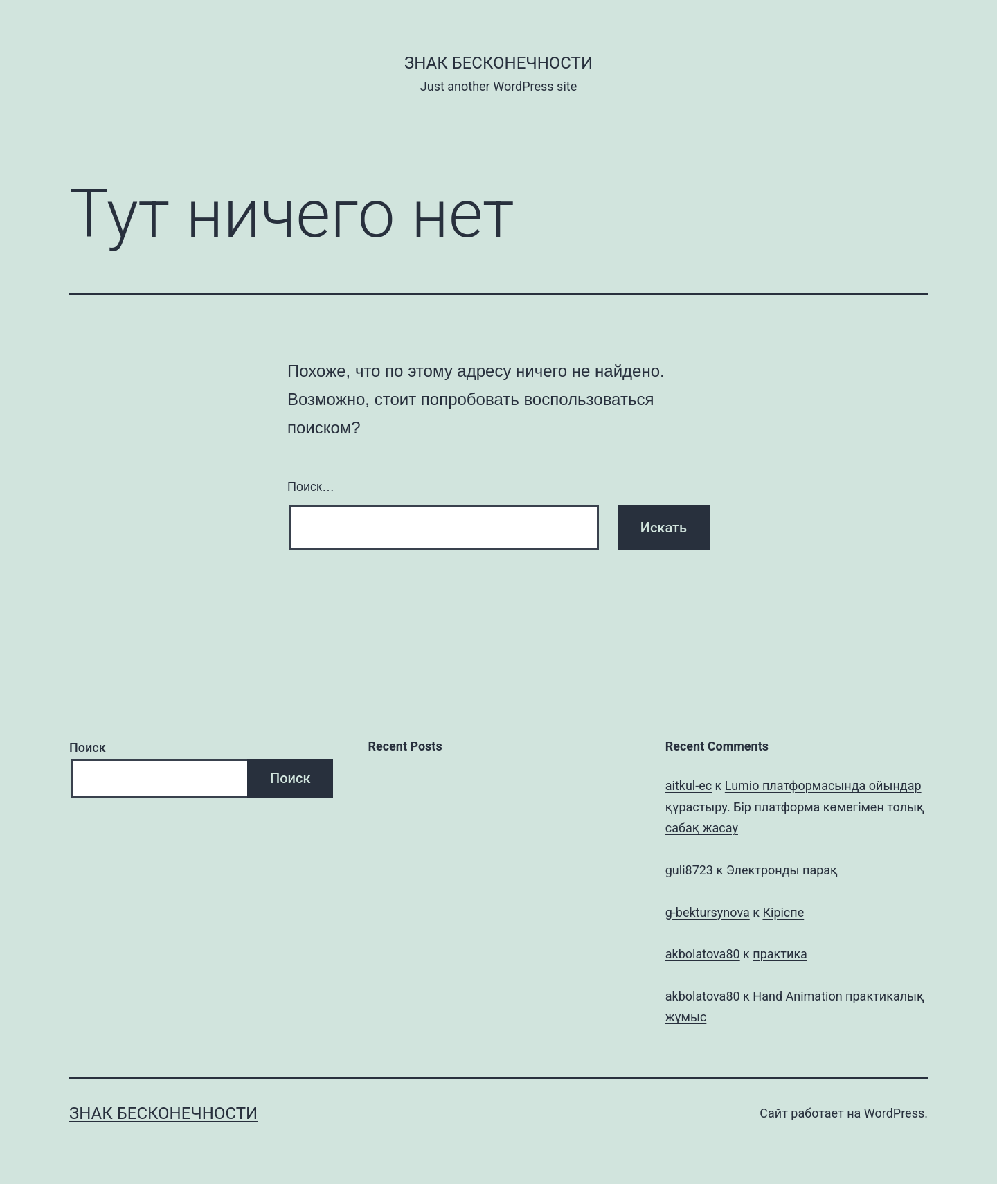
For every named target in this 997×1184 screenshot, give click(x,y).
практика (780, 954)
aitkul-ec (688, 785)
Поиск (87, 747)
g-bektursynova (707, 912)
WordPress (894, 1113)
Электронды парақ (782, 870)
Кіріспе (783, 912)
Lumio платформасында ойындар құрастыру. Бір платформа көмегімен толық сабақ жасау (794, 806)
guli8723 (689, 870)
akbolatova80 (702, 954)
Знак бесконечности (498, 63)
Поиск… (310, 487)
